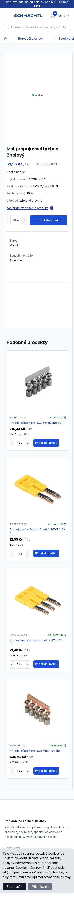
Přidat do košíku (49, 220)
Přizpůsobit (40, 887)
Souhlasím (14, 887)
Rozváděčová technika (33, 38)
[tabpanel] (38, 95)
